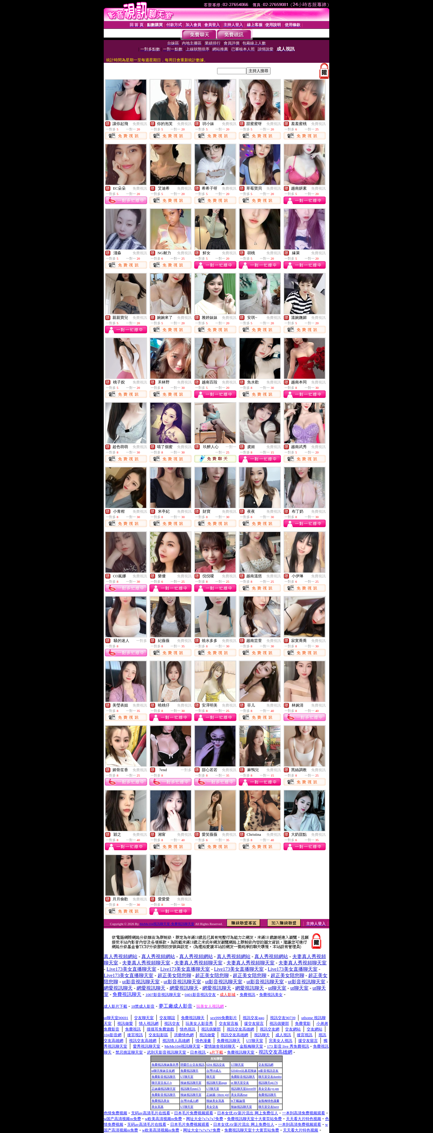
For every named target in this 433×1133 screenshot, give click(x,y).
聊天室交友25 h (162, 1082)
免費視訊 (140, 124)
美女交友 (212, 1106)
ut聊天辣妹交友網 (163, 1070)
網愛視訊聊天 (118, 988)
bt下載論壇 (238, 1100)
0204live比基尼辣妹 (243, 1070)
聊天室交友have (268, 1106)
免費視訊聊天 (189, 1070)
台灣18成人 (213, 1070)
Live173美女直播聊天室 (131, 969)
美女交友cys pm (268, 1088)
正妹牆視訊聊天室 (164, 1088)
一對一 (231, 447)
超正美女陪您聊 (174, 975)
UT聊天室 (237, 1064)
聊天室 (210, 1076)
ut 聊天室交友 (240, 1082)
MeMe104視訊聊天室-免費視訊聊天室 (167, 924)
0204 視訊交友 (215, 1064)
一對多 (141, 641)
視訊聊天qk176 (268, 1082)
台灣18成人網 (189, 1100)
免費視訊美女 (161, 1100)
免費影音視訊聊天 (164, 1076)
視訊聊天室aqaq (216, 1082)
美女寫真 (158, 1106)
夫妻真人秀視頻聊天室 (146, 962)
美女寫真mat (239, 1094)
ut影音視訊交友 (268, 1070)
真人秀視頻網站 (120, 956)
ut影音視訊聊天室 (140, 981)
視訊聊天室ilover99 (243, 1088)
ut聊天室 (277, 988)
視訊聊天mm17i (190, 1088)
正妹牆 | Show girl (217, 1094)
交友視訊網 (265, 1064)
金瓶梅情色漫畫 (268, 1100)
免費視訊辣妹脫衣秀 (165, 1064)
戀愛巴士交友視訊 (192, 1064)
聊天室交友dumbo (270, 1076)
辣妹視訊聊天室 (190, 1082)
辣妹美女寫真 (215, 1100)
